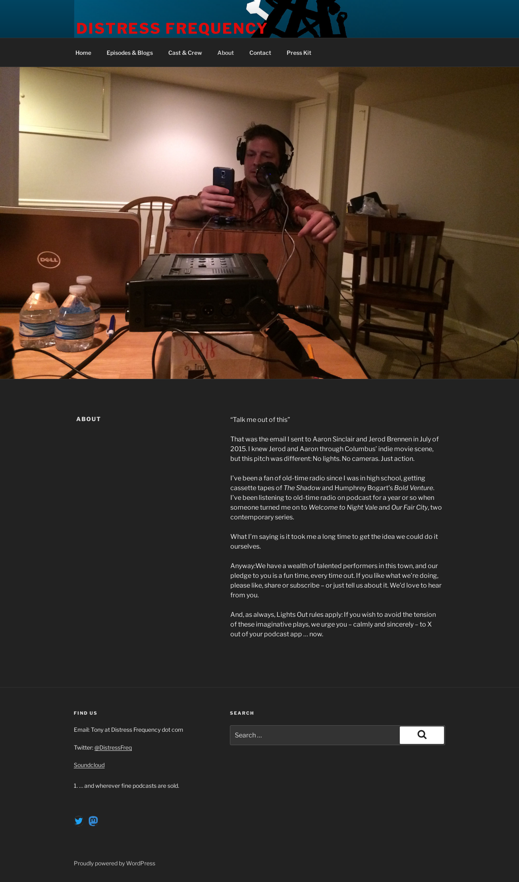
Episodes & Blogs (130, 52)
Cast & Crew (185, 52)
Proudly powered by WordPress (114, 863)
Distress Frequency (172, 28)
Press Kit (299, 52)
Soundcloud (89, 764)
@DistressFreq (113, 747)
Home (83, 52)
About (225, 52)
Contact (260, 52)
